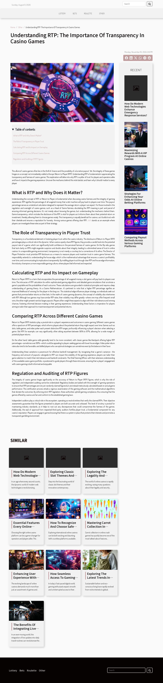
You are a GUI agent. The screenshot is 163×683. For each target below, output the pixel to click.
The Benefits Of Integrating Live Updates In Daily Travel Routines (25, 630)
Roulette (88, 13)
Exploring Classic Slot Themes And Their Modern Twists (62, 477)
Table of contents (25, 129)
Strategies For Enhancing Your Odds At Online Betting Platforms (134, 198)
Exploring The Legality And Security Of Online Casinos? (100, 477)
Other (101, 13)
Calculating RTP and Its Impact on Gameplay (30, 147)
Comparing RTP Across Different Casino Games (31, 153)
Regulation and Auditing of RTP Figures (28, 159)
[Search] (134, 3)
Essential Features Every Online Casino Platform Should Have (26, 528)
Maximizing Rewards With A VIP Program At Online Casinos (135, 154)
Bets (75, 13)
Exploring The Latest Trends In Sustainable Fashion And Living (100, 579)
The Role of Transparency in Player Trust (28, 141)
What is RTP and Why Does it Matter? (27, 135)
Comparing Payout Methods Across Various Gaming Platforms (135, 242)
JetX (89, 220)
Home (12, 27)
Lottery (62, 13)
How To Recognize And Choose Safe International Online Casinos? (63, 528)
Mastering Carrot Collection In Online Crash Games (99, 528)
